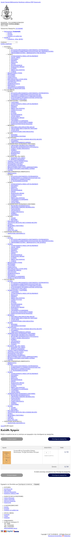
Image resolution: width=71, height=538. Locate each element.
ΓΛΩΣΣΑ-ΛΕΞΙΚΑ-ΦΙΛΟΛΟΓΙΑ (20, 148)
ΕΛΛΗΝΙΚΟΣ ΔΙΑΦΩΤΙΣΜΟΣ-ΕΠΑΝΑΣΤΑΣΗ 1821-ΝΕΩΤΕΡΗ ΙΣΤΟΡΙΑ (32, 51)
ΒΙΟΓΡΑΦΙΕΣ (11, 74)
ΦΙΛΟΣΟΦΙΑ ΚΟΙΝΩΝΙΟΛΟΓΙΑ (20, 205)
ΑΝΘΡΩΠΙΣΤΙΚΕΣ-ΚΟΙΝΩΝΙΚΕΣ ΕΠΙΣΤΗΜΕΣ (21, 333)
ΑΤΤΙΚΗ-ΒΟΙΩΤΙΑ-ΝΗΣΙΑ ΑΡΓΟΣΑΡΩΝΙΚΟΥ (24, 56)
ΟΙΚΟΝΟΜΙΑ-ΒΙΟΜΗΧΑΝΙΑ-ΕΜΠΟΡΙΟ (23, 145)
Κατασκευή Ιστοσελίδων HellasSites (59, 536)
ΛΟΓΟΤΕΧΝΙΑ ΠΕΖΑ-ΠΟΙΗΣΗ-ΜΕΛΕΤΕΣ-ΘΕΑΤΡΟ (26, 139)
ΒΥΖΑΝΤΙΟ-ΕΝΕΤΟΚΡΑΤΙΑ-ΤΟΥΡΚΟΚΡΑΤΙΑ (24, 176)
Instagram (7, 517)
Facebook (6, 514)
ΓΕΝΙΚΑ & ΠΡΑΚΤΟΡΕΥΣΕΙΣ (16, 88)
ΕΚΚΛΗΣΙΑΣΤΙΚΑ (13, 221)
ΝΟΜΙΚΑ (14, 150)
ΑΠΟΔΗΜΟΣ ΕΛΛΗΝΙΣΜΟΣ (16, 87)
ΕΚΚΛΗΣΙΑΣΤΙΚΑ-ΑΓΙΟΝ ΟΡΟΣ (17, 79)
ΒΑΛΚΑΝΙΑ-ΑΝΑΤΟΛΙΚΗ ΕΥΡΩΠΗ (22, 122)
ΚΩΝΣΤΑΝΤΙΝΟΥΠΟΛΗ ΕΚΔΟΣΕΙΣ (21, 124)
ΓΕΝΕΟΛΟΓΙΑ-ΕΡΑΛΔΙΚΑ (19, 99)
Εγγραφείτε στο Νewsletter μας (9, 484)
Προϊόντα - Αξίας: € (15, 39)
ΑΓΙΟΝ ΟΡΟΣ (15, 130)
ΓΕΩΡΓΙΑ (10, 227)
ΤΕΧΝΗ (13, 218)
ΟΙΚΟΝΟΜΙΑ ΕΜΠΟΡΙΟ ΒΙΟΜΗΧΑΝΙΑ (23, 207)
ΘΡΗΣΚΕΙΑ (11, 315)
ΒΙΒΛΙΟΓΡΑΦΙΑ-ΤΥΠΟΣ (15, 73)
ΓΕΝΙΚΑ (10, 224)
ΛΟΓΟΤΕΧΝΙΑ (12, 82)
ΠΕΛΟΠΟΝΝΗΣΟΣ (16, 65)
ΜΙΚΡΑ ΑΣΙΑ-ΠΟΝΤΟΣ (18, 70)
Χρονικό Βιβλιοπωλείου (11, 2)
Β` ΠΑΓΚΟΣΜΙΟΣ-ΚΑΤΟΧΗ (19, 181)
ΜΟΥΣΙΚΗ (14, 134)
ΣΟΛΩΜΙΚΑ (14, 141)
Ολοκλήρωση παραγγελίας (59, 439)
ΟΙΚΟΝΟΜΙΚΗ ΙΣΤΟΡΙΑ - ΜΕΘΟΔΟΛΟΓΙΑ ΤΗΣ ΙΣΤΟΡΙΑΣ (28, 53)
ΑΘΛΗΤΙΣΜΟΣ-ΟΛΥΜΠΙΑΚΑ (16, 165)
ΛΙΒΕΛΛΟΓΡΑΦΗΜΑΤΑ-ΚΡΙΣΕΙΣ (21, 142)
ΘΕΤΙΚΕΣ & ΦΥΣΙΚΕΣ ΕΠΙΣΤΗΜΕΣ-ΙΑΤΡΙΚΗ (21, 168)
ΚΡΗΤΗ (13, 63)
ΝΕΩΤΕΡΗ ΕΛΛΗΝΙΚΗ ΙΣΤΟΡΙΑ (20, 179)
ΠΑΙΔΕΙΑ (14, 154)
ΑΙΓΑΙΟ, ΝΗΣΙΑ (15, 57)
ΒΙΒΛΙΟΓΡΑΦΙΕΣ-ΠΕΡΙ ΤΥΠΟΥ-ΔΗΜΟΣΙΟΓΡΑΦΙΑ (23, 167)
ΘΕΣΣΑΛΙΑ (14, 62)
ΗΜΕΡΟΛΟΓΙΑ (12, 173)
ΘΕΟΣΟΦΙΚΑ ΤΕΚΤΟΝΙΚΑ (16, 225)
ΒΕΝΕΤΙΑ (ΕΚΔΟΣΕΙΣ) (18, 159)
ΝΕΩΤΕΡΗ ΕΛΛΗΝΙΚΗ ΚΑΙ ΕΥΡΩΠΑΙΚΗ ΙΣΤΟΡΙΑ (26, 96)
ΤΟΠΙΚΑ (10, 244)
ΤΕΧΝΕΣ (10, 322)
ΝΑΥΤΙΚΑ (11, 228)
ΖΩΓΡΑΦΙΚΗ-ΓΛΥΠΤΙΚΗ (18, 136)
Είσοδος (10, 33)
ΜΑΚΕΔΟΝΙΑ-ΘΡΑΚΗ (17, 67)
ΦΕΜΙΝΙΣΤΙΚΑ (15, 153)
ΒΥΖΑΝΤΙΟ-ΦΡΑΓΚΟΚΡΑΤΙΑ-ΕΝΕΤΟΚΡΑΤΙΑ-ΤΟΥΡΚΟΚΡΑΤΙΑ (30, 50)
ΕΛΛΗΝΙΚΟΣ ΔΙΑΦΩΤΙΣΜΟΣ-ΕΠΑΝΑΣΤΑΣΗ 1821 (26, 94)
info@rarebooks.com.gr (10, 528)
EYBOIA (13, 71)
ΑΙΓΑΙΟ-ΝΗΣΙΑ (15, 116)
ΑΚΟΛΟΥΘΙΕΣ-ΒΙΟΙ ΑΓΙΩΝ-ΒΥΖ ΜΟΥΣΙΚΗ (24, 128)
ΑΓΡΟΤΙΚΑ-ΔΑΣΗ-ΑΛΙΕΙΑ (16, 162)
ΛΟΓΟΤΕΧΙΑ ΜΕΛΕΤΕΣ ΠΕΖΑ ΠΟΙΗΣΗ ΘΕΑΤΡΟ (22, 222)
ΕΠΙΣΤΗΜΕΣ (15, 215)
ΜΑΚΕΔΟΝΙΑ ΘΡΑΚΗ (17, 193)
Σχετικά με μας (8, 489)
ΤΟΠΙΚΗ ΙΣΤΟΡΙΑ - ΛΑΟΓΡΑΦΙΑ (17, 290)
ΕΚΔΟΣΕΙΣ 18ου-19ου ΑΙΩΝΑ (16, 346)
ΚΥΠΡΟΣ (13, 68)
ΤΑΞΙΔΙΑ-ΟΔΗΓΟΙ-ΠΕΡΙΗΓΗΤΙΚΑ (18, 161)
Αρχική (3, 2)
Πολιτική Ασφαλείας (9, 501)
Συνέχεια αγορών (12, 439)
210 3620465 (19, 28)
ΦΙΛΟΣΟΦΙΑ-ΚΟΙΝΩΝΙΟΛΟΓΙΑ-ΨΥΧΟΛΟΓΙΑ (24, 147)
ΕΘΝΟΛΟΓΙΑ (11, 85)
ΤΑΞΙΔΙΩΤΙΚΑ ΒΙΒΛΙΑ (14, 80)
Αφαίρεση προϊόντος (49, 455)
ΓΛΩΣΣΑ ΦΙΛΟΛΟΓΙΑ (17, 212)
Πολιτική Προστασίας (10, 492)
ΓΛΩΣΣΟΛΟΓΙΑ (12, 77)
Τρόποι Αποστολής (9, 499)
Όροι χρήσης (7, 490)
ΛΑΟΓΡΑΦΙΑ (11, 76)
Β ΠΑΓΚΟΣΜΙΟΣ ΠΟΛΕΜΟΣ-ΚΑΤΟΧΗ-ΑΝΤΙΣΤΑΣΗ (26, 97)
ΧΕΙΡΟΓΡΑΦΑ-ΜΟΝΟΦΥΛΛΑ (16, 233)
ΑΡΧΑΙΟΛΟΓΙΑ (15, 151)
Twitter (6, 516)
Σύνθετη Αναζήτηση (6, 44)
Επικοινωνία (37, 2)
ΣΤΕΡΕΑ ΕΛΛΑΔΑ (16, 110)
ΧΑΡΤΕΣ (10, 170)
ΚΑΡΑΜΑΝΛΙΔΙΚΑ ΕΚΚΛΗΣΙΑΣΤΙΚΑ (22, 131)
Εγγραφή (10, 34)
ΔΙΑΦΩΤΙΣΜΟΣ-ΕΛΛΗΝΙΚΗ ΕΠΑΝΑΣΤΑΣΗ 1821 (26, 178)
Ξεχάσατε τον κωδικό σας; (15, 36)
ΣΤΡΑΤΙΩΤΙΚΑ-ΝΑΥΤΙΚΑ (15, 164)
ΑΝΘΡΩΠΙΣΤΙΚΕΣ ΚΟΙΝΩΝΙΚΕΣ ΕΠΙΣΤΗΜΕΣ (21, 393)
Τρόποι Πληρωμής (9, 498)
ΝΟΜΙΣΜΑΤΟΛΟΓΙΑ (14, 83)
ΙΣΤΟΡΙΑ (10, 238)
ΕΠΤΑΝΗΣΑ (14, 59)
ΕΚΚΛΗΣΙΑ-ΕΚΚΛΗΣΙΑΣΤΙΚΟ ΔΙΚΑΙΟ (22, 127)
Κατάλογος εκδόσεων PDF (26, 2)
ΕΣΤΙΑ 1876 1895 (13, 230)
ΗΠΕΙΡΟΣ (14, 60)
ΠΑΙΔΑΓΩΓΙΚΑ (15, 208)
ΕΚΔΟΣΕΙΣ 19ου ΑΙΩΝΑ (18, 158)
